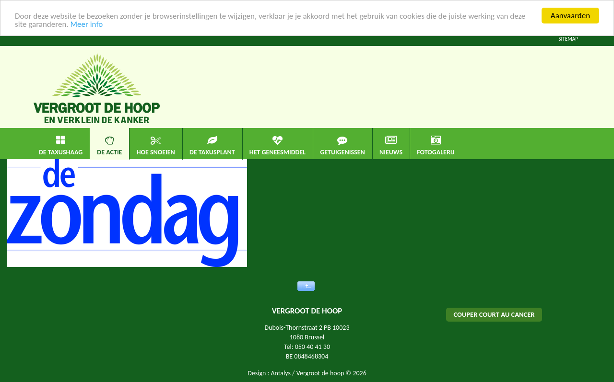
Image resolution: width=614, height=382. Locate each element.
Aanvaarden (570, 16)
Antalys (280, 373)
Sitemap (568, 38)
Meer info (86, 24)
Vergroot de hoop (320, 373)
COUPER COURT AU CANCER (493, 314)
